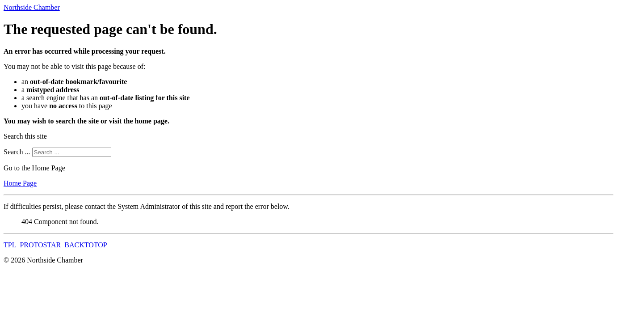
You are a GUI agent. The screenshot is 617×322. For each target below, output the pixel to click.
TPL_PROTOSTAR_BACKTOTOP (55, 245)
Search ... (17, 152)
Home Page (20, 183)
